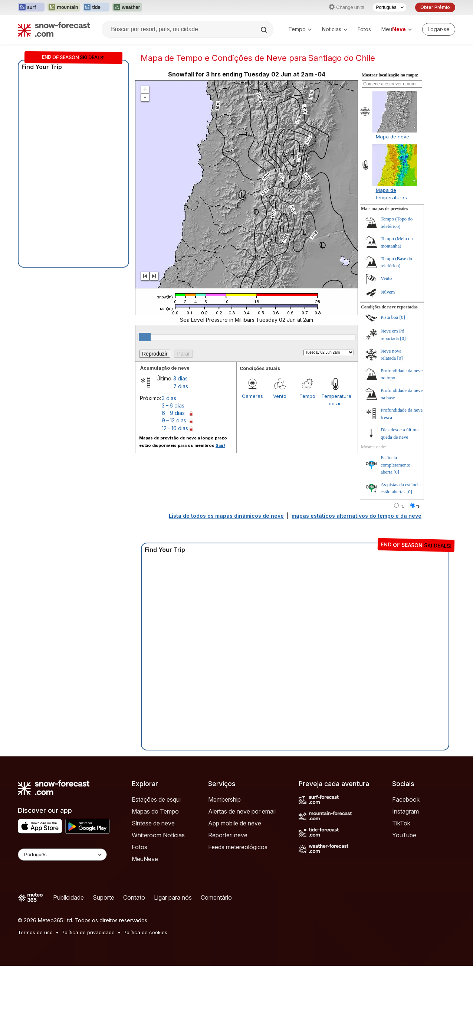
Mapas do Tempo (155, 811)
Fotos (364, 29)
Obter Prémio (435, 7)
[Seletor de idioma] (389, 7)
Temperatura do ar (335, 399)
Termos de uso (35, 932)
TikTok (401, 823)
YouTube (404, 835)
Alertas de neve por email (242, 811)
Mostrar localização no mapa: (390, 75)
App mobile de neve (234, 823)
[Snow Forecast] (54, 29)
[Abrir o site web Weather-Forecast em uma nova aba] (127, 7)
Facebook (406, 799)
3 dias (180, 378)
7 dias (180, 386)
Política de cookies (145, 932)
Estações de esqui (156, 799)
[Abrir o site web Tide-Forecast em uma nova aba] (96, 7)
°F (418, 506)
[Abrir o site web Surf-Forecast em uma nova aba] (31, 7)
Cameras (252, 396)
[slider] (145, 337)
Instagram (405, 811)
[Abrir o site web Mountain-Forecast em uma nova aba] (63, 7)
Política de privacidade (88, 932)
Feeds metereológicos (237, 847)
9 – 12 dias (174, 420)
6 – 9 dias (173, 413)
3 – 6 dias (173, 405)
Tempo (300, 29)
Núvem (388, 292)
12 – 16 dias (175, 428)
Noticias (334, 29)
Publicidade (68, 897)
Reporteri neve (227, 835)
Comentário (216, 897)
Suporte (103, 897)
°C (402, 506)
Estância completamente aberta (395, 465)
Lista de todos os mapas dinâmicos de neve (226, 516)
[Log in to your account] (438, 29)
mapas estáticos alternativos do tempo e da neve (356, 516)
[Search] (264, 29)
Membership (224, 799)
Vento (279, 396)
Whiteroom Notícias (158, 835)
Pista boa (389, 317)
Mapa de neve (392, 137)
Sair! (220, 445)
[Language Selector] (62, 854)
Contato (134, 897)
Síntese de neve (153, 823)
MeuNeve (145, 859)
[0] (402, 317)
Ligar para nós (173, 897)
